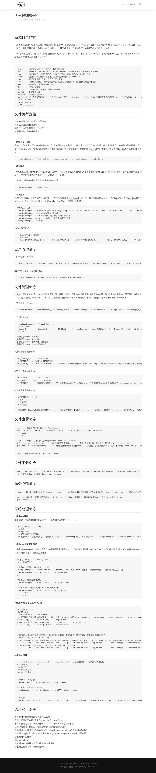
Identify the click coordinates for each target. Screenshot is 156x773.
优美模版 (93, 763)
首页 (124, 4)
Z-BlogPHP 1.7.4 (74, 763)
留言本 (133, 4)
